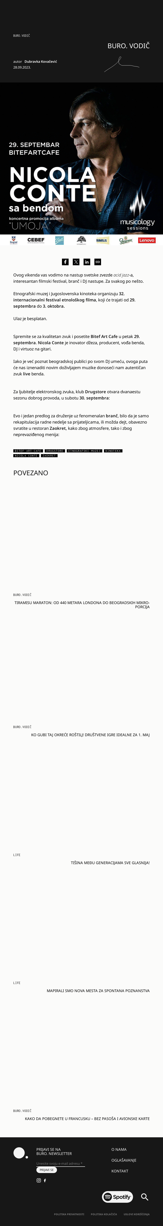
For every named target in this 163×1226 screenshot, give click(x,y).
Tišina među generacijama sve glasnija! (110, 862)
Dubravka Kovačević (41, 61)
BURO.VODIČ (21, 35)
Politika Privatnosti (69, 1214)
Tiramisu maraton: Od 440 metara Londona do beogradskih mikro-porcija (82, 604)
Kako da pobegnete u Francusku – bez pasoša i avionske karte (87, 1118)
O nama (119, 1149)
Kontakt (119, 1170)
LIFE (17, 855)
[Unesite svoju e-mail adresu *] (60, 1164)
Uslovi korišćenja (137, 1214)
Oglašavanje (123, 1160)
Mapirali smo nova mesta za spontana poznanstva (98, 990)
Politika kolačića (104, 1214)
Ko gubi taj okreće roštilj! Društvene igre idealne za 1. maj (90, 734)
